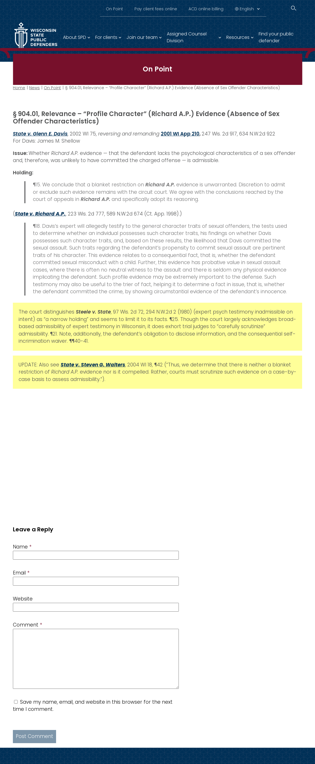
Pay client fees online (155, 9)
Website (23, 598)
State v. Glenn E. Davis (40, 133)
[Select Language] (250, 9)
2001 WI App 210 (180, 133)
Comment (27, 624)
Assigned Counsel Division (187, 37)
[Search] (293, 8)
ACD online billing (206, 9)
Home (19, 88)
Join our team (142, 37)
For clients (106, 37)
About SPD (74, 37)
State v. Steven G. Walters (93, 364)
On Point (114, 9)
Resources (237, 37)
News (34, 88)
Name (22, 546)
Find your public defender (276, 37)
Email (21, 572)
